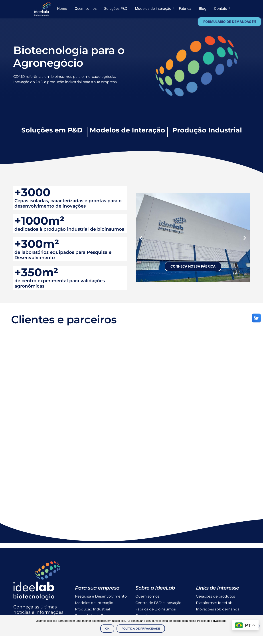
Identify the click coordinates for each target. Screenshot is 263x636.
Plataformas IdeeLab (214, 603)
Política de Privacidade (140, 628)
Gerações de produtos (215, 596)
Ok (107, 628)
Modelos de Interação (94, 603)
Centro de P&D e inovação (158, 603)
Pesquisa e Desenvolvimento (101, 596)
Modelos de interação (154, 8)
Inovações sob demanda (217, 609)
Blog (202, 8)
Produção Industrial (92, 609)
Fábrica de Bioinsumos (155, 609)
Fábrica (185, 8)
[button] (141, 237)
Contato (221, 8)
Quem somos (86, 8)
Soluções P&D (115, 8)
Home (62, 8)
